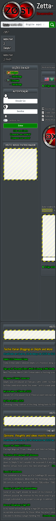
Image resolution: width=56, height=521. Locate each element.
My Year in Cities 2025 (13, 400)
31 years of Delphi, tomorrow (16, 378)
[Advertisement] (20, 163)
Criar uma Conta (20, 130)
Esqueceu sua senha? (20, 138)
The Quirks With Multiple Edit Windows (20, 455)
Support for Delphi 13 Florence (17, 445)
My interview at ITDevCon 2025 (17, 391)
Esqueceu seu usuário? (20, 134)
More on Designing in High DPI (16, 505)
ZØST (6, 32)
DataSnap (17, 76)
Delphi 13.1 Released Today (15, 359)
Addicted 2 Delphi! (8, 43)
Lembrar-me (14, 120)
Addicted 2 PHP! (8, 57)
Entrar (20, 125)
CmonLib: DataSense (12, 471)
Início (6, 25)
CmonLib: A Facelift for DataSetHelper (20, 488)
